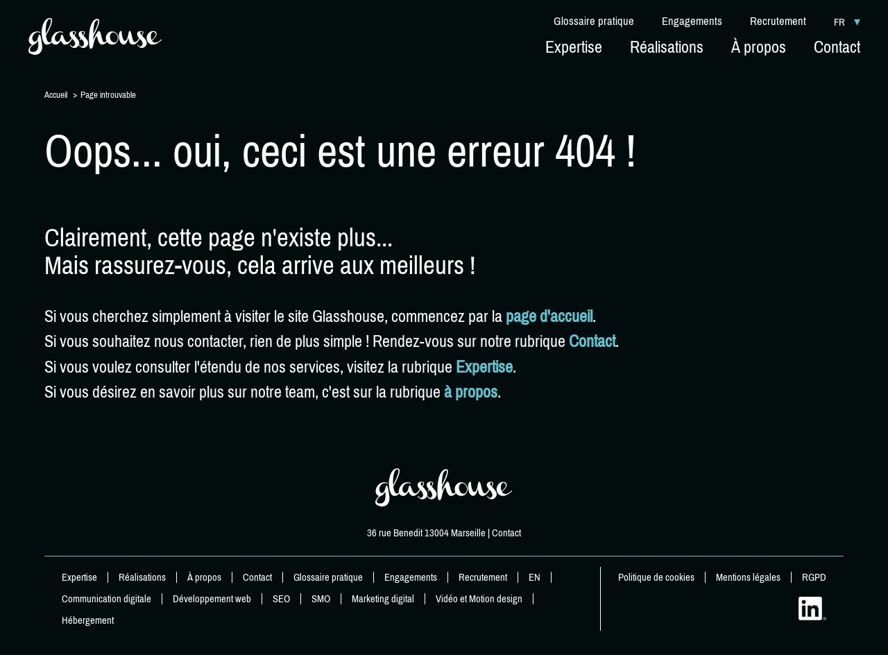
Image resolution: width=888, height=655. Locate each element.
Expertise (484, 367)
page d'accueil (549, 316)
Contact (592, 341)
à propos (470, 392)
